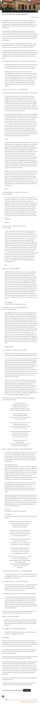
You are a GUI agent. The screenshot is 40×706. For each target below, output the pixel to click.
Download (27, 690)
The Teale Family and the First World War (12, 690)
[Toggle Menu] (36, 11)
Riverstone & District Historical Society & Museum (18, 5)
